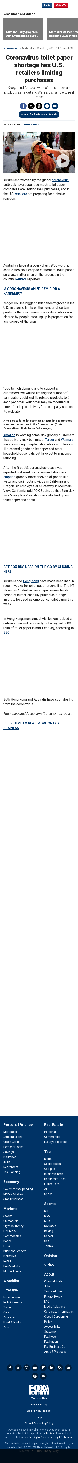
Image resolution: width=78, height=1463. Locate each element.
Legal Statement (63, 1437)
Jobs (47, 1286)
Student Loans (12, 1137)
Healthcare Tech (55, 1179)
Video (49, 1265)
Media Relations (54, 1306)
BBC (6, 633)
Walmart (67, 440)
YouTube (35, 1367)
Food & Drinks (12, 1322)
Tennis (48, 1246)
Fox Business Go (54, 1346)
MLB (47, 1221)
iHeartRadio (43, 1376)
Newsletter (68, 1367)
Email (55, 106)
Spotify (35, 1376)
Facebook (23, 106)
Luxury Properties (55, 1142)
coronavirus (60, 180)
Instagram (26, 1367)
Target (49, 440)
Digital (48, 1158)
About (49, 1274)
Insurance (9, 1157)
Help (39, 1417)
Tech (48, 1151)
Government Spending (18, 1189)
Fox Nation (51, 1341)
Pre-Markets (11, 1266)
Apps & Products (55, 1351)
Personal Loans (13, 1147)
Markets (10, 1209)
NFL (46, 1211)
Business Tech (53, 1174)
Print (47, 106)
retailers (21, 194)
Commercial (52, 1137)
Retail (7, 1261)
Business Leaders (14, 1251)
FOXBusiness (31, 124)
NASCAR (50, 1226)
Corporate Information (59, 1311)
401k (6, 1162)
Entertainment (12, 1297)
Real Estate (53, 1124)
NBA (47, 1216)
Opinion (50, 1256)
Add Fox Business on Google (40, 114)
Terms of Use (53, 1291)
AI (45, 1189)
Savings (8, 1152)
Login (47, 5)
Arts (6, 1327)
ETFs (6, 1246)
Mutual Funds (12, 1271)
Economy (11, 1182)
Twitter (31, 106)
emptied (9, 477)
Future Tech (52, 1184)
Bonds (7, 1241)
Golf (47, 1241)
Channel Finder (54, 1281)
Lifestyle (10, 1290)
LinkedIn (51, 1367)
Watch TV (61, 5)
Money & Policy (13, 1194)
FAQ (47, 1301)
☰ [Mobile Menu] (73, 5)
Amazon (9, 435)
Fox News (50, 1336)
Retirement (10, 1167)
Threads (39, 106)
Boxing (48, 1231)
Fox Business (16, 5)
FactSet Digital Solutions (38, 1437)
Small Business (13, 1199)
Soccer (48, 1236)
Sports (50, 1203)
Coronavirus (12, 48)
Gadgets (49, 1169)
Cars (6, 1312)
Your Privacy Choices (39, 1410)
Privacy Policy (53, 1296)
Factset (50, 1433)
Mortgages (10, 1131)
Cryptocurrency (13, 1226)
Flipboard (43, 1367)
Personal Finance (17, 1124)
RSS (60, 1367)
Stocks (7, 1216)
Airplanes (9, 1317)
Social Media (52, 1164)
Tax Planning (11, 1172)
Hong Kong (31, 581)
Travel (7, 1307)
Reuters (21, 279)
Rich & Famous (13, 1302)
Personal (50, 1131)
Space (48, 1194)
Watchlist (11, 1281)
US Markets (11, 1221)
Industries (9, 1256)
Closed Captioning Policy (39, 1423)
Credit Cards (11, 1142)
